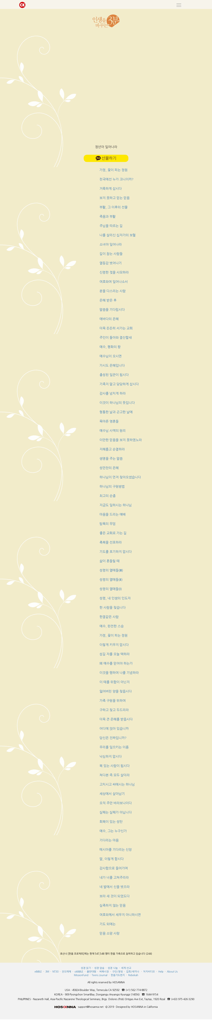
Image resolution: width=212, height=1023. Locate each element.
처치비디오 (149, 971)
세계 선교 (126, 968)
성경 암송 (99, 968)
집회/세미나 (132, 971)
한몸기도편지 (118, 975)
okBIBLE (79, 971)
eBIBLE (38, 971)
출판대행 (91, 971)
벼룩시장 (104, 971)
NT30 (55, 971)
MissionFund (81, 975)
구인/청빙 (117, 971)
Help (160, 971)
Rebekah (133, 975)
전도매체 (66, 971)
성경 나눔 (113, 968)
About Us (172, 971)
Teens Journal (99, 975)
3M (47, 971)
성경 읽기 (86, 968)
